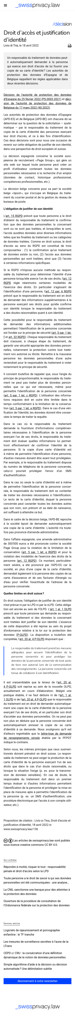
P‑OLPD (22, 635)
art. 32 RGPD (17, 337)
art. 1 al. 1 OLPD (60, 609)
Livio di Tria (11, 45)
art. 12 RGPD (27, 560)
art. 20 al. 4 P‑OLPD (32, 639)
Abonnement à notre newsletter (37, 981)
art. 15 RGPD (14, 216)
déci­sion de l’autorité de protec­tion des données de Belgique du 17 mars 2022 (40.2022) (37, 103)
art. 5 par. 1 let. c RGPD (20, 395)
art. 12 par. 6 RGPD (58, 291)
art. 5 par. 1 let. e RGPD (25, 408)
